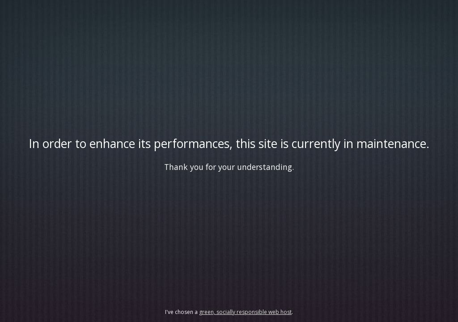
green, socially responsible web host (245, 312)
